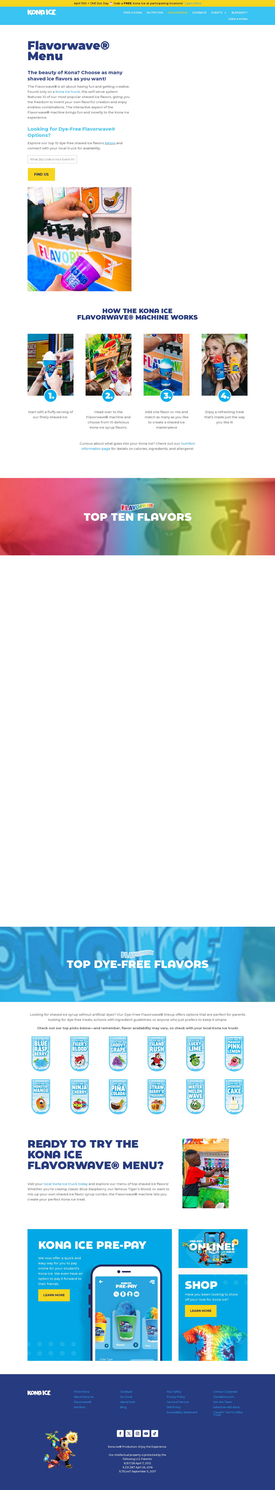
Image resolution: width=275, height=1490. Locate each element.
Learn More (193, 3)
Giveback (199, 12)
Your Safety (174, 1391)
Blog (123, 1407)
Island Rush (127, 1402)
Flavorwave (178, 12)
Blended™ (240, 12)
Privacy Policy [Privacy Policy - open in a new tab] (176, 1396)
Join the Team (222, 1402)
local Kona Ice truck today (66, 1184)
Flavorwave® (82, 1402)
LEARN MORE (54, 1295)
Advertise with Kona (226, 1407)
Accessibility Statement (182, 1412)
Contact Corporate (225, 1391)
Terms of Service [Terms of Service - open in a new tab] (178, 1402)
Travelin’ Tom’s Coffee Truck (228, 1413)
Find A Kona (133, 12)
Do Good (126, 1396)
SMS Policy (174, 1407)
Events (217, 12)
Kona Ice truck (67, 92)
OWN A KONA (238, 19)
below (110, 143)
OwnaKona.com (223, 1396)
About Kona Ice (84, 1396)
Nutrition (155, 12)
